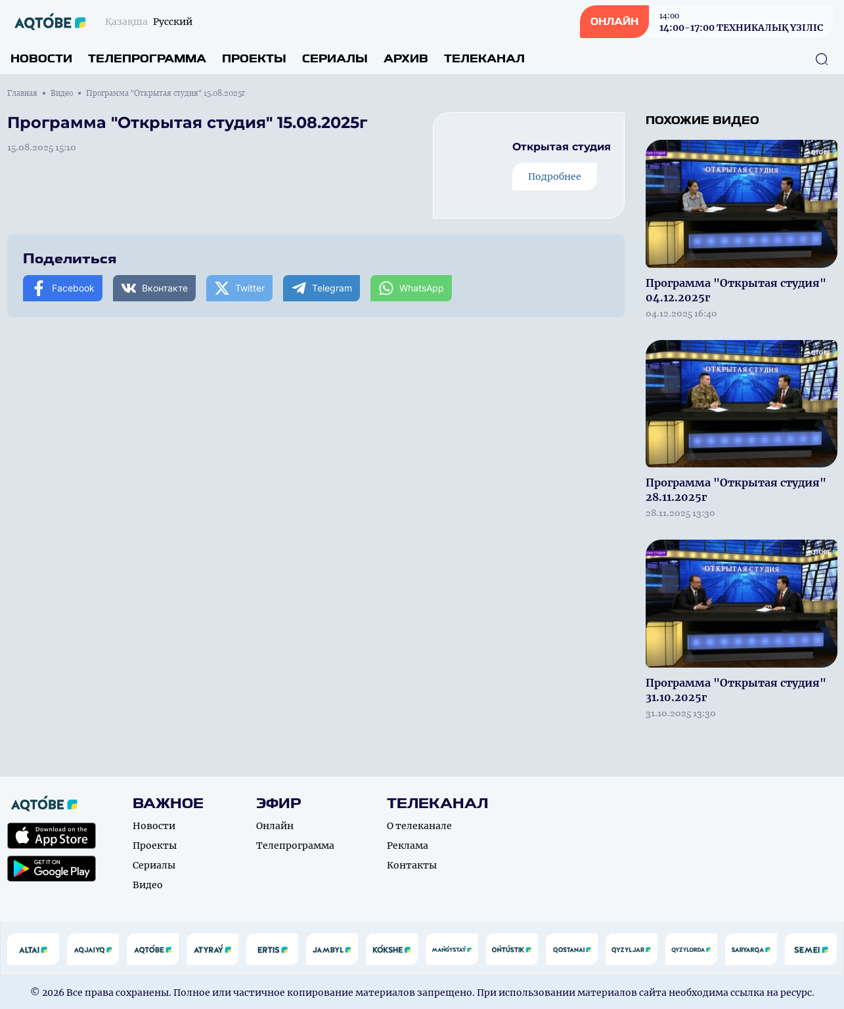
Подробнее (554, 176)
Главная (22, 93)
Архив (406, 59)
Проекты (254, 59)
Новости (41, 59)
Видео (62, 93)
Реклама (407, 845)
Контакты (412, 865)
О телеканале (419, 826)
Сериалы (335, 59)
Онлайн (275, 826)
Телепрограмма (147, 59)
